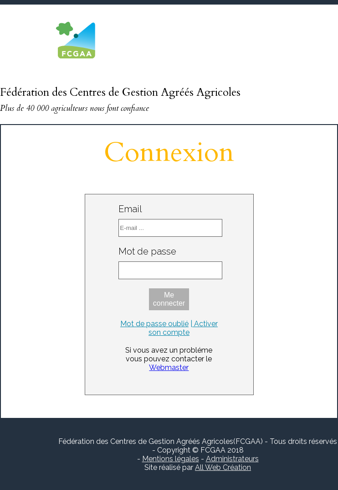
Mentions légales (170, 458)
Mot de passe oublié (154, 323)
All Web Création (223, 467)
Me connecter (169, 299)
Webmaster (169, 367)
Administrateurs (232, 458)
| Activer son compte (183, 328)
